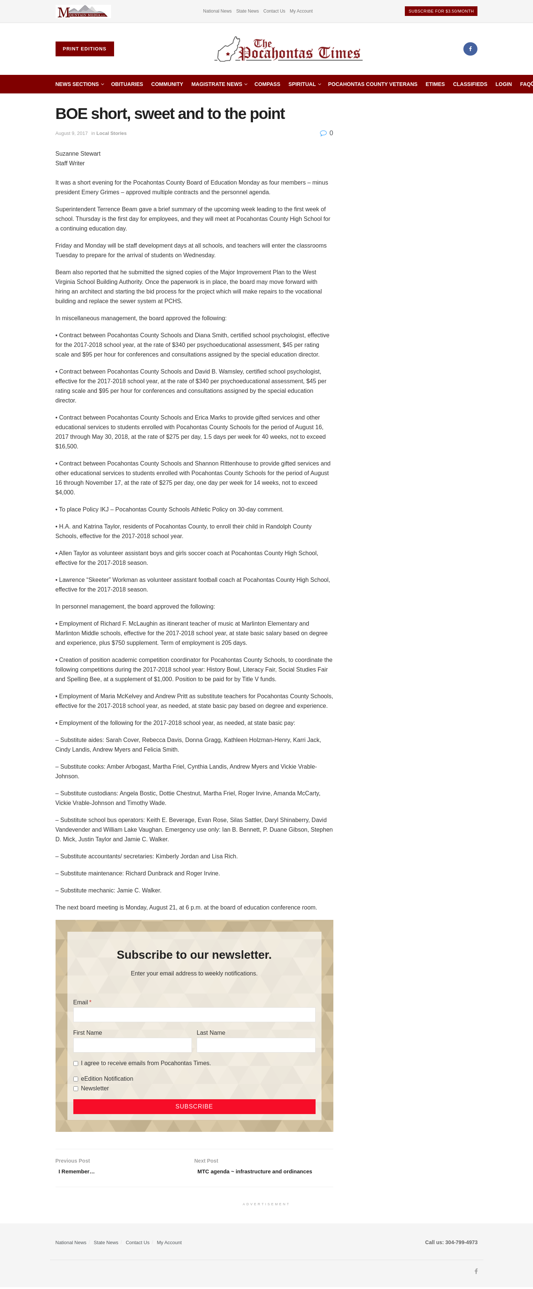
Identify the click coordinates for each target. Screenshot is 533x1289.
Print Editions (85, 49)
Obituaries (127, 84)
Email (80, 1002)
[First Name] (132, 1045)
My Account (301, 11)
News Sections (77, 84)
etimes (435, 84)
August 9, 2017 (72, 133)
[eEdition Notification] (75, 1079)
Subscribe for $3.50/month (441, 11)
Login (504, 84)
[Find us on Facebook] (470, 49)
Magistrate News (216, 84)
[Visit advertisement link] (83, 11)
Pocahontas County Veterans (372, 84)
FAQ (525, 84)
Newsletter (95, 1088)
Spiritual (302, 84)
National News (217, 11)
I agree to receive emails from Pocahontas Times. (146, 1063)
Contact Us (274, 11)
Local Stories (111, 133)
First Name (87, 1033)
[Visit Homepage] (288, 49)
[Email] (194, 1014)
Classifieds (470, 84)
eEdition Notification (107, 1079)
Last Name (211, 1033)
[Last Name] (256, 1045)
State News (247, 11)
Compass (267, 84)
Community (167, 84)
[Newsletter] (75, 1088)
